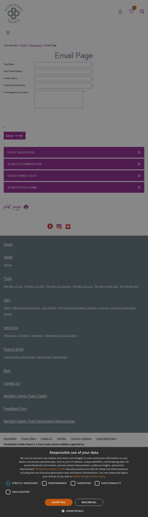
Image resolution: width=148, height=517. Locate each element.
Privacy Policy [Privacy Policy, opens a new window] (98, 476)
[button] (74, 511)
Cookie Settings (81, 476)
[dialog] (74, 482)
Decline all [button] (89, 502)
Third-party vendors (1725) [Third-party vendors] (50, 469)
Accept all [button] (59, 502)
